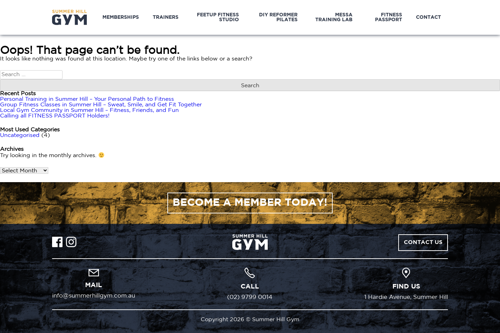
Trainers (165, 17)
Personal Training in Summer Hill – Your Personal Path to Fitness (87, 99)
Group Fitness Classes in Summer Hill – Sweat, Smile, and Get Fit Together (101, 104)
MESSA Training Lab (333, 17)
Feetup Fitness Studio (218, 17)
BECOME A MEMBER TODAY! (250, 203)
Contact (428, 17)
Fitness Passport (388, 17)
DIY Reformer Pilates (278, 17)
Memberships (120, 17)
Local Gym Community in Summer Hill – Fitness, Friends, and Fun (89, 110)
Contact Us (423, 242)
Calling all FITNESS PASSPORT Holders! (54, 116)
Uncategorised (20, 135)
